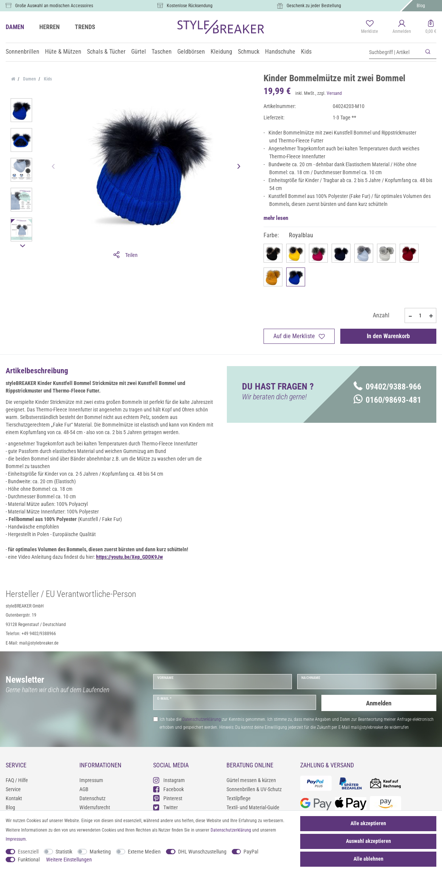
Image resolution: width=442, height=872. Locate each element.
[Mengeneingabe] (420, 315)
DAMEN (15, 27)
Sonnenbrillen (22, 51)
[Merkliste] (369, 27)
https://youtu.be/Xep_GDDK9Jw (129, 557)
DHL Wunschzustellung (202, 852)
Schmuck (248, 51)
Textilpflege (238, 798)
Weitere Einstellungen (69, 860)
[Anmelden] (401, 27)
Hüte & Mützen (63, 51)
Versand (334, 93)
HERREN (49, 27)
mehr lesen (276, 218)
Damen (29, 79)
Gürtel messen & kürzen (251, 780)
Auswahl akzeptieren (368, 841)
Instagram (169, 780)
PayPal (250, 852)
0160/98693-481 (387, 400)
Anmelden (378, 702)
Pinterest (167, 798)
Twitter (165, 807)
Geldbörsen (191, 51)
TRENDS (85, 27)
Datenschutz (92, 798)
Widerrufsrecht (94, 807)
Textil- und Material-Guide (252, 807)
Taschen (162, 51)
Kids (306, 51)
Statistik (64, 852)
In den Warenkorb (388, 336)
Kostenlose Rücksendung (189, 5)
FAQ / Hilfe (17, 780)
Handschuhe (280, 51)
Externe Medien (144, 852)
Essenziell (28, 852)
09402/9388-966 (387, 386)
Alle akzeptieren (368, 823)
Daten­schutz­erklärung (231, 830)
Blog (421, 5)
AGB (83, 789)
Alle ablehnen (368, 859)
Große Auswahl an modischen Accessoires (54, 5)
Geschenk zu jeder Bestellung (314, 5)
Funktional (29, 860)
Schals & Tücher (106, 51)
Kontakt (14, 798)
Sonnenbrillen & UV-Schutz (254, 789)
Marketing (100, 852)
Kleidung (221, 51)
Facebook (168, 789)
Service (13, 789)
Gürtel (138, 51)
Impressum (91, 780)
